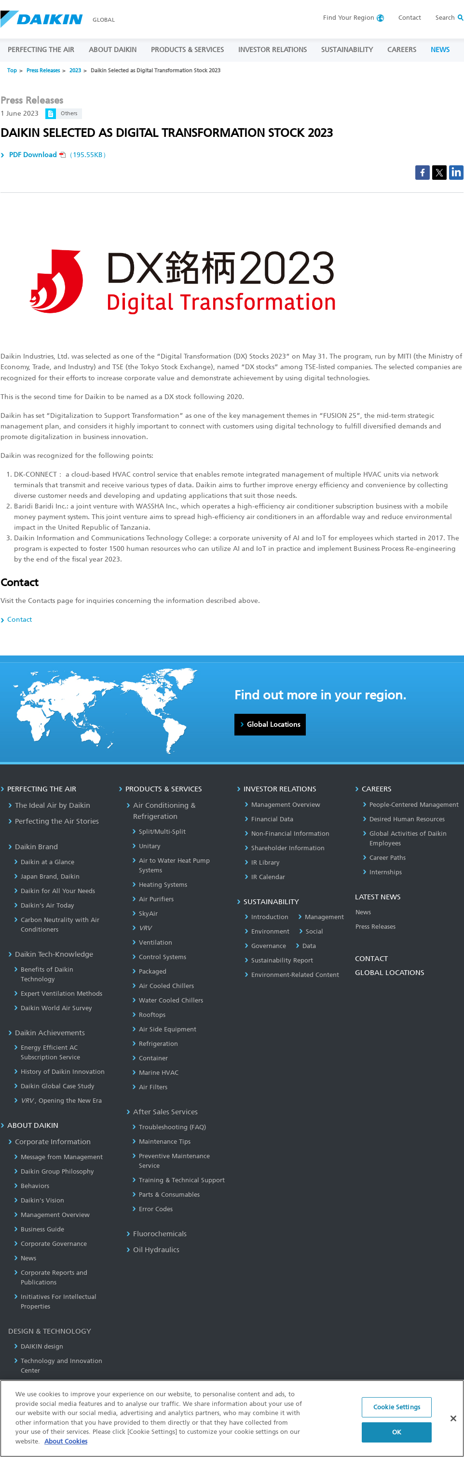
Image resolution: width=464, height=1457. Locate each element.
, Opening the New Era (58, 1100)
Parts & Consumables (166, 1194)
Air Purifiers (153, 899)
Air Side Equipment (164, 1029)
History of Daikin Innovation (59, 1071)
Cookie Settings (396, 1411)
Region (348, 17)
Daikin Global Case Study (54, 1086)
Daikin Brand (33, 846)
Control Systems (159, 957)
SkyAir (145, 913)
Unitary (146, 846)
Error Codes (152, 1209)
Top (12, 70)
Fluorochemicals (156, 1234)
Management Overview (52, 1214)
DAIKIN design (38, 1346)
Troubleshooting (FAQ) (169, 1127)
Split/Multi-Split (159, 831)
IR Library (262, 862)
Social (311, 931)
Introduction (266, 917)
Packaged (149, 971)
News (25, 1258)
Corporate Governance (50, 1243)
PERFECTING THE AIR (41, 50)
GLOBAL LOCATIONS (389, 972)
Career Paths (384, 857)
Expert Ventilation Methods (58, 993)
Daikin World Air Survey (53, 1008)
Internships (382, 872)
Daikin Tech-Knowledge (50, 954)
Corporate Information (49, 1141)
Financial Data (269, 819)
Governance (265, 945)
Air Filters (149, 1087)
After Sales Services (162, 1112)
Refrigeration (155, 1043)
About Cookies (65, 1445)
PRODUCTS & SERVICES (187, 50)
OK (396, 1436)
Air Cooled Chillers (163, 985)
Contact (409, 17)
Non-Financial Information (287, 833)
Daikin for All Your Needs (54, 891)
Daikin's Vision (39, 1200)
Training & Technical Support (178, 1180)
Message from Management (58, 1157)
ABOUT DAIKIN (112, 50)
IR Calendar (265, 877)
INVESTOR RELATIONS (272, 50)
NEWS (440, 50)
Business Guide (39, 1229)
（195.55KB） (58, 155)
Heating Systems (159, 884)
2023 (75, 70)
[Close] (453, 1422)
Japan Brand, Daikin (47, 876)
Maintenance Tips (161, 1141)
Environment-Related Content (292, 974)
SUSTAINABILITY (347, 50)
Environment (267, 931)
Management (321, 917)
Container (150, 1058)
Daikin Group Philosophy (54, 1171)
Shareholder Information (285, 848)
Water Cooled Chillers (167, 1000)
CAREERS (401, 50)
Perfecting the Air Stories (53, 821)
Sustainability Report (279, 960)
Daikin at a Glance (44, 862)
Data (306, 945)
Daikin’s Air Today (44, 905)
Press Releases (43, 70)
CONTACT (371, 958)
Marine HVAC (155, 1072)
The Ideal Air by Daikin (49, 805)
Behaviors (31, 1186)
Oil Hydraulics (152, 1249)
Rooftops (148, 1014)
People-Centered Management (411, 804)
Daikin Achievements (46, 1033)
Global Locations (273, 724)
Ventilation (152, 942)
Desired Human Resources (404, 819)
